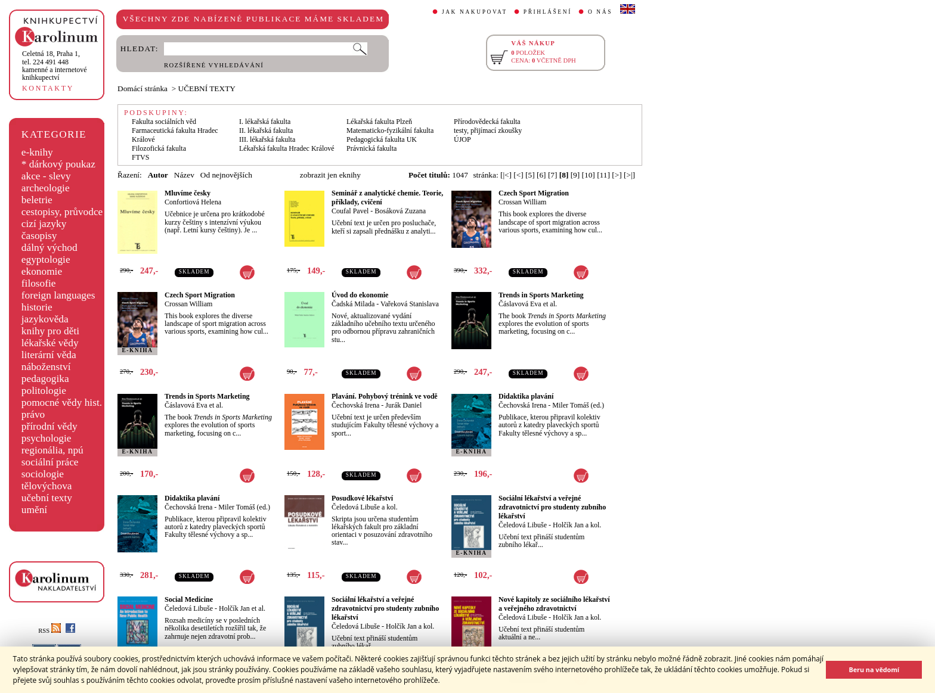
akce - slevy (46, 176)
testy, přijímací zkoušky (488, 130)
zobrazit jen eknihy (330, 174)
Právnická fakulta (371, 148)
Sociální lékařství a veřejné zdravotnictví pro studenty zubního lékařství (552, 507)
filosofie (38, 283)
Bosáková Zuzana (400, 211)
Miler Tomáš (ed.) (578, 405)
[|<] (506, 174)
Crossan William (522, 202)
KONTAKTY (48, 88)
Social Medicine (189, 599)
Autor (158, 174)
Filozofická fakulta (159, 148)
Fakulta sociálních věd (164, 121)
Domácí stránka (142, 88)
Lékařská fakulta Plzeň (379, 121)
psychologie (46, 438)
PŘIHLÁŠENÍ (548, 12)
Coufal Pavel (350, 211)
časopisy (39, 235)
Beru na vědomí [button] (874, 669)
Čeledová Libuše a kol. (365, 507)
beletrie (36, 200)
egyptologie (45, 259)
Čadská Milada (353, 304)
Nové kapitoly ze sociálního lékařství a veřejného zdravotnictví (554, 604)
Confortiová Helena (193, 202)
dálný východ (49, 247)
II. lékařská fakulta (266, 130)
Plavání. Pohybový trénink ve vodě (385, 396)
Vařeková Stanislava (409, 304)
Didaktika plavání (526, 396)
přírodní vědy (49, 426)
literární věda (48, 355)
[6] (541, 174)
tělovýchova (46, 486)
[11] (603, 174)
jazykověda (45, 319)
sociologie (42, 474)
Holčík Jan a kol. (577, 525)
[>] (616, 174)
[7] (553, 174)
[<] (518, 174)
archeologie (45, 188)
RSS (49, 630)
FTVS (140, 157)
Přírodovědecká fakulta (487, 121)
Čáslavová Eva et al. (528, 304)
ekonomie (41, 271)
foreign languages (58, 295)
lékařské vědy (50, 343)
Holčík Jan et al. (242, 608)
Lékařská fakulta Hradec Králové (287, 148)
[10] (588, 174)
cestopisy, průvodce (62, 211)
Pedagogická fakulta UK (381, 139)
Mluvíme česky (187, 193)
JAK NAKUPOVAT (474, 12)
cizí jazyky (44, 223)
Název (184, 174)
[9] (575, 174)
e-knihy (37, 152)
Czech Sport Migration (534, 193)
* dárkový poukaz (58, 164)
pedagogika (45, 378)
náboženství (46, 366)
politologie (43, 390)
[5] (530, 174)
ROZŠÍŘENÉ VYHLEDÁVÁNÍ (214, 65)
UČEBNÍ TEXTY (207, 88)
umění (34, 509)
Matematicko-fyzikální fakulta (390, 130)
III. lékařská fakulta (267, 139)
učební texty (46, 498)
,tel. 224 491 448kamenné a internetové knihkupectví (54, 65)
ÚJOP (462, 139)
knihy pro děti (50, 331)
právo (33, 414)
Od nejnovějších (226, 174)
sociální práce (50, 462)
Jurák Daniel (403, 405)
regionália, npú (52, 450)
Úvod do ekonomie (360, 295)
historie (36, 307)
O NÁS (600, 12)
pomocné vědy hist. (61, 402)
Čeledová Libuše (523, 525)
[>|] (629, 174)
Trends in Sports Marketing (541, 295)
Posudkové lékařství (362, 498)
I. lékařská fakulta (264, 121)
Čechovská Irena (355, 405)
